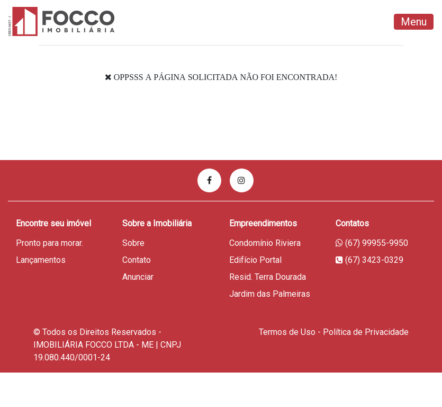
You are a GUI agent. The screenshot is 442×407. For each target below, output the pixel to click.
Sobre (133, 243)
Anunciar (138, 277)
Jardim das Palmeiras (269, 294)
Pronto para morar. (49, 243)
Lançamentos (41, 260)
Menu (414, 21)
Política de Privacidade (366, 332)
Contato (136, 260)
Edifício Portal (255, 260)
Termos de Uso (287, 332)
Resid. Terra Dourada (267, 277)
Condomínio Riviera (265, 243)
